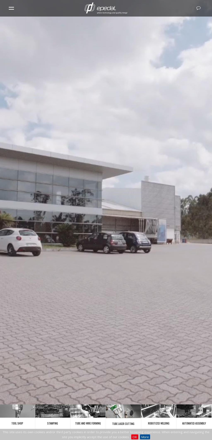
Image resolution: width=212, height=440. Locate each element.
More (145, 437)
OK (134, 437)
